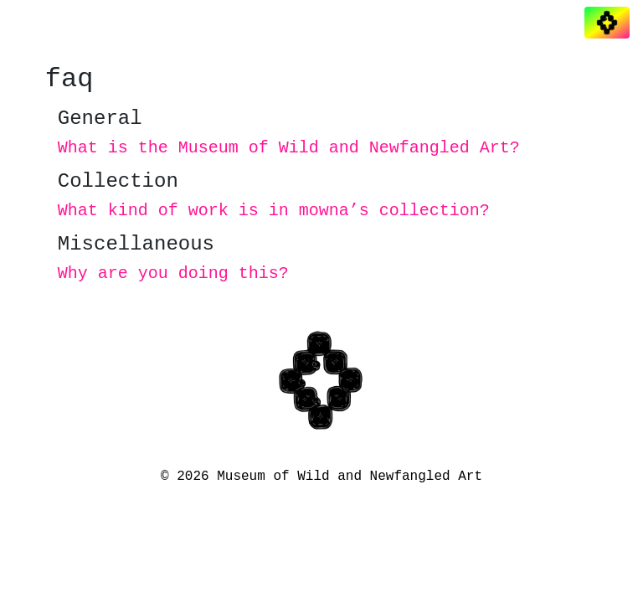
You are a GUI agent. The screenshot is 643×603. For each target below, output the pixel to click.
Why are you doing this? (173, 273)
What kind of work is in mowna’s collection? (274, 210)
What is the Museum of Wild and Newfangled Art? (289, 147)
